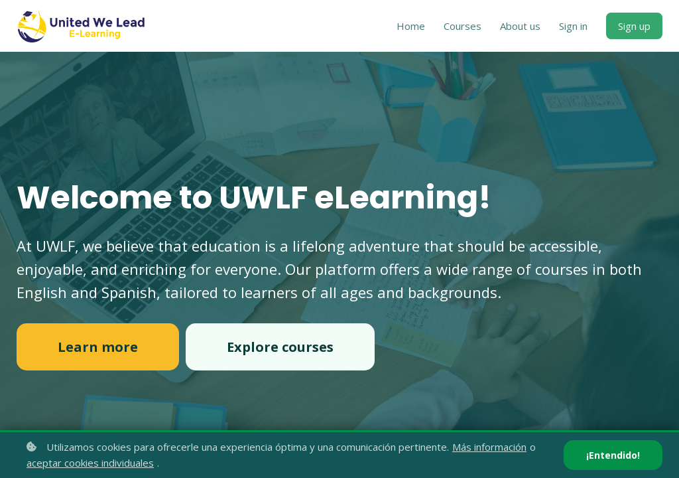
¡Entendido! (613, 455)
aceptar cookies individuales (90, 462)
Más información (489, 446)
